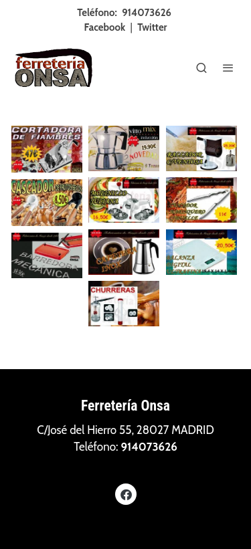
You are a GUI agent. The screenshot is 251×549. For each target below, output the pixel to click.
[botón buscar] (201, 68)
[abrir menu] (228, 68)
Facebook (105, 27)
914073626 (146, 13)
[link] (53, 67)
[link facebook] (126, 494)
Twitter (152, 27)
